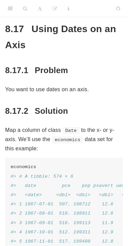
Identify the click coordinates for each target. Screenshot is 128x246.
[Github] (118, 8)
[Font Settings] (39, 8)
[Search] (25, 8)
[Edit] (54, 8)
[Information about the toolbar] (68, 8)
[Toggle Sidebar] (10, 8)
